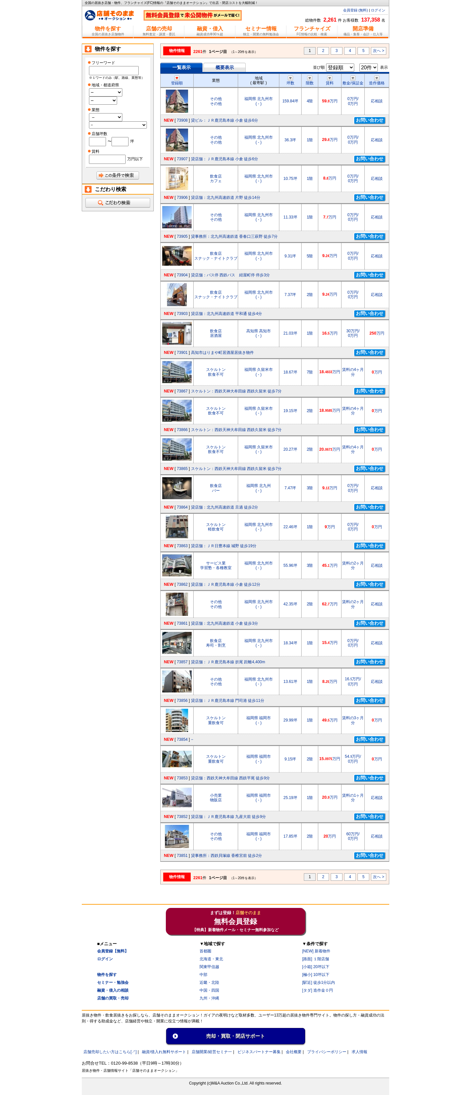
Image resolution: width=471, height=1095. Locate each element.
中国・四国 (209, 990)
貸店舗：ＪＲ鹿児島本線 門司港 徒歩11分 (227, 700)
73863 (182, 546)
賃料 (330, 80)
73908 (182, 120)
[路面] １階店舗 (315, 959)
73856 (182, 700)
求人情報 (359, 1052)
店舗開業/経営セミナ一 (212, 1052)
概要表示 (225, 67)
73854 (182, 739)
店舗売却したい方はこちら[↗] (110, 1052)
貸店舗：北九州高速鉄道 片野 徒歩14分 (225, 197)
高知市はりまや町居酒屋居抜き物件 (222, 352)
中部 (203, 974)
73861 (182, 623)
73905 (182, 236)
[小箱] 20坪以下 (315, 967)
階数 (310, 80)
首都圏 (205, 951)
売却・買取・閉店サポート (235, 1036)
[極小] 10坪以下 (315, 974)
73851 (182, 855)
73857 (182, 662)
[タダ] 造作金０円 (317, 990)
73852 (182, 816)
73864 (182, 507)
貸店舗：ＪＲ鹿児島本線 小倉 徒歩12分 (225, 584)
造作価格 (377, 80)
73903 (182, 313)
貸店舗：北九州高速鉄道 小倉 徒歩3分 (224, 623)
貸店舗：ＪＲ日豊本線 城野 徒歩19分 (223, 546)
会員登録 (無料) (355, 10)
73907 (182, 159)
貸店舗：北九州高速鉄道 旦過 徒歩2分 (224, 507)
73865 (182, 468)
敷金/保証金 (352, 80)
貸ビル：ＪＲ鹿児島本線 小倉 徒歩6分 (224, 120)
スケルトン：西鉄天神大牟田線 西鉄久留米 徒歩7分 (236, 391)
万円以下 (135, 159)
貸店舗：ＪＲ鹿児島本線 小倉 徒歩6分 (224, 159)
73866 (182, 429)
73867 (182, 391)
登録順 (177, 80)
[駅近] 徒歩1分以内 (318, 982)
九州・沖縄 (209, 998)
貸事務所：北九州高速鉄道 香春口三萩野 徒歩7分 (234, 236)
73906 (182, 197)
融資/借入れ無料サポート (164, 1052)
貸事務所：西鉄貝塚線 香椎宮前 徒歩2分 (226, 855)
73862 (182, 584)
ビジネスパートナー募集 (259, 1052)
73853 (182, 778)
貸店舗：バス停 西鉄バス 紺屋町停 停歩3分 (230, 275)
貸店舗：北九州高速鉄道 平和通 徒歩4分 (226, 313)
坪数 (290, 80)
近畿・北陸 (209, 982)
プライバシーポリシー (326, 1052)
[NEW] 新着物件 (316, 951)
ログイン (378, 10)
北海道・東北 (211, 959)
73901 (182, 352)
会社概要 (294, 1052)
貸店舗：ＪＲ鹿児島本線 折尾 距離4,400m (228, 662)
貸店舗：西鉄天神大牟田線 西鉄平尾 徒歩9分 (230, 778)
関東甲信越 (209, 967)
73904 (182, 275)
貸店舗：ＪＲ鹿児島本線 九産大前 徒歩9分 (228, 816)
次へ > (378, 50)
